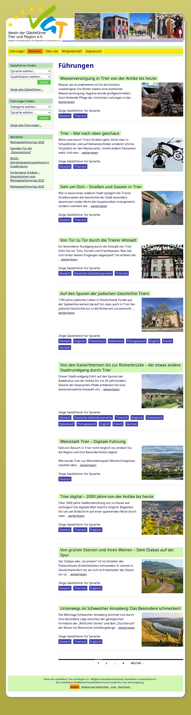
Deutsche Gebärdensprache (93, 273)
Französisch (97, 341)
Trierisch (80, 116)
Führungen (17, 51)
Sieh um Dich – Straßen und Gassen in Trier (101, 186)
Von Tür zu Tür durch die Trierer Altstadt (98, 240)
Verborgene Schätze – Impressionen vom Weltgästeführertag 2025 (27, 176)
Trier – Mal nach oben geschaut (89, 133)
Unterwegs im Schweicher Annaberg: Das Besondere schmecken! (120, 608)
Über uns (51, 51)
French (167, 341)
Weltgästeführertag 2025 (27, 187)
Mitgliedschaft (72, 51)
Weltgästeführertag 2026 (27, 142)
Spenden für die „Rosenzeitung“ (21, 150)
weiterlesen (66, 102)
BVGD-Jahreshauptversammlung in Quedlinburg (29, 162)
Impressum (93, 51)
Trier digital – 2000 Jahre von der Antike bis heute (106, 496)
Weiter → (137, 663)
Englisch (80, 341)
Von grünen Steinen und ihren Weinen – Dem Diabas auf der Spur (117, 552)
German (64, 347)
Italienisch (116, 341)
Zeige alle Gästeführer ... (26, 89)
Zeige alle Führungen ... (26, 125)
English (154, 341)
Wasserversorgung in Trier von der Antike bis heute (108, 78)
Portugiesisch (136, 341)
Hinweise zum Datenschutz (95, 686)
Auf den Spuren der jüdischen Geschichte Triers (104, 293)
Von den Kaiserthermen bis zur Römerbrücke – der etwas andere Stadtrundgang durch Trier (120, 367)
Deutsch (65, 116)
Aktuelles (35, 51)
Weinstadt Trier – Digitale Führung (93, 441)
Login (113, 686)
